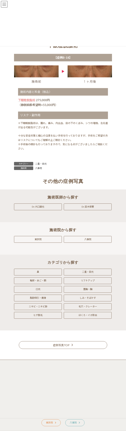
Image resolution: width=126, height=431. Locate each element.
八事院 (38, 168)
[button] (38, 206)
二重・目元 (41, 163)
